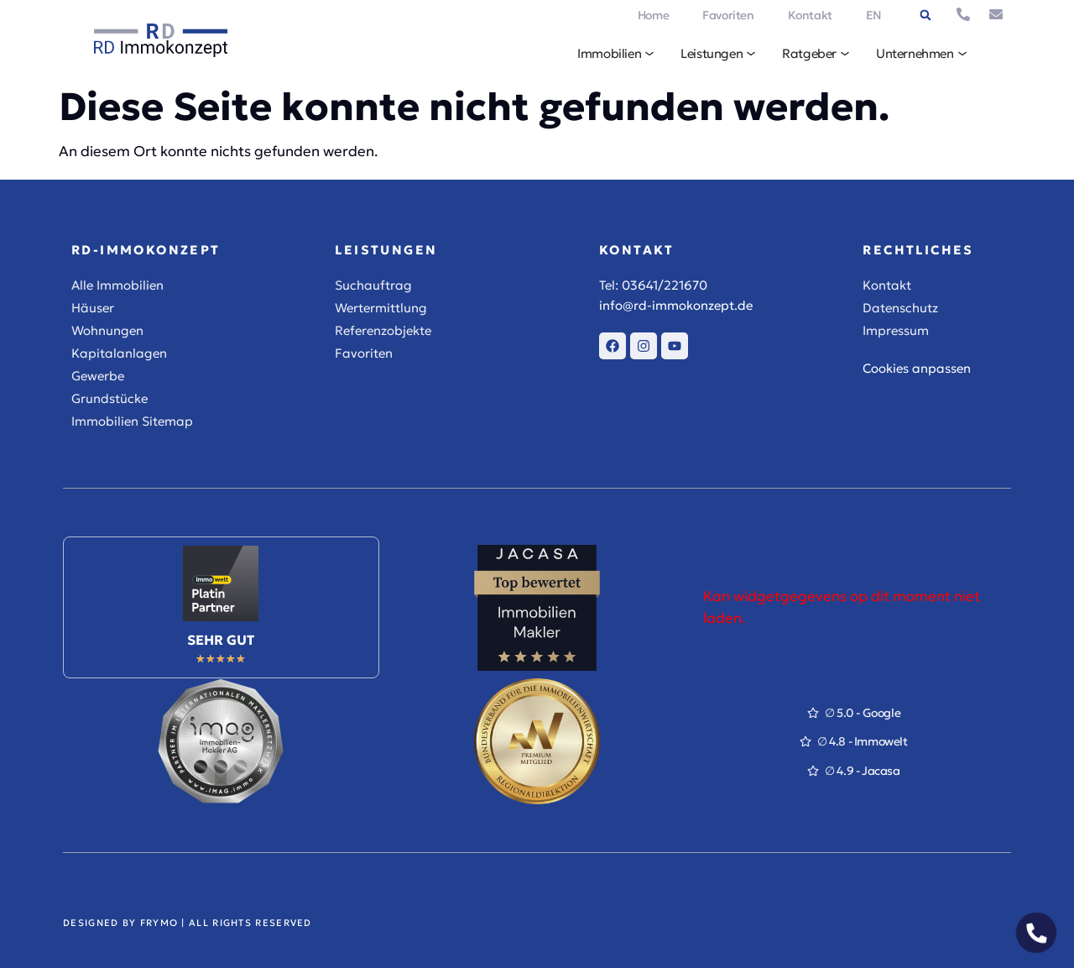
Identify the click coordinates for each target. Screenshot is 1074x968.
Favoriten (727, 15)
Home (653, 15)
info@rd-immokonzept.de (676, 305)
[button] (925, 15)
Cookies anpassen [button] (917, 368)
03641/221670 (664, 285)
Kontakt (810, 15)
